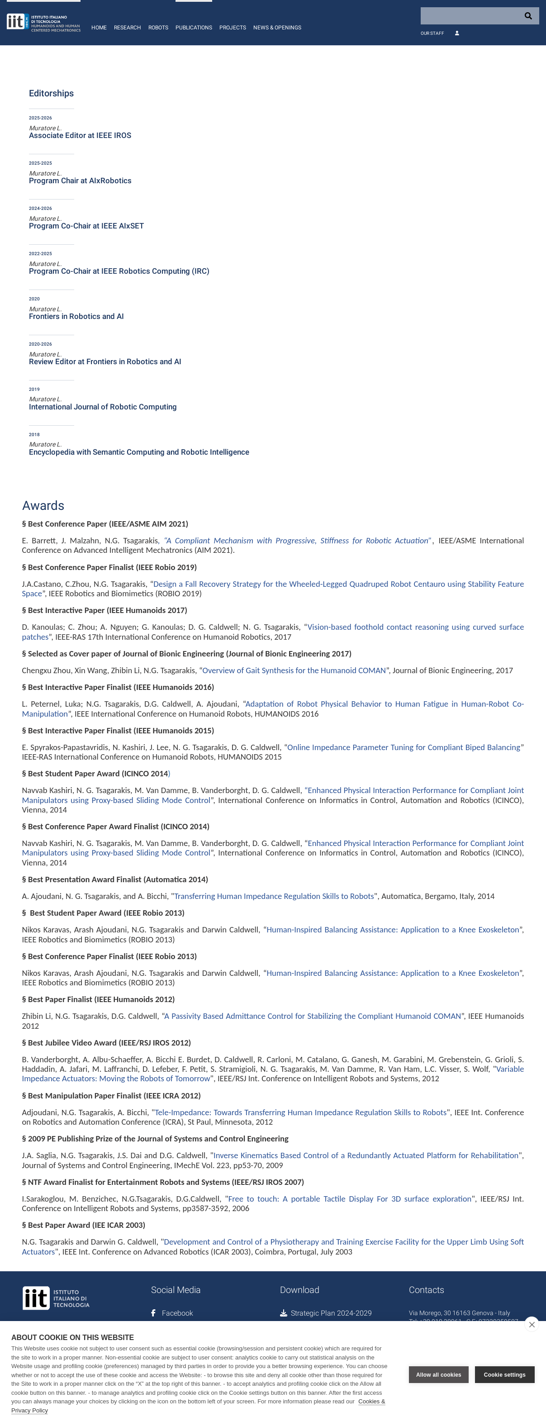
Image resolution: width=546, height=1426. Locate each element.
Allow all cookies (438, 1373)
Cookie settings (505, 1373)
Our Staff (432, 33)
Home (99, 27)
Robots (158, 27)
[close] (531, 1324)
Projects (232, 27)
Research (127, 27)
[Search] (480, 15)
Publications (194, 27)
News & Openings (277, 27)
